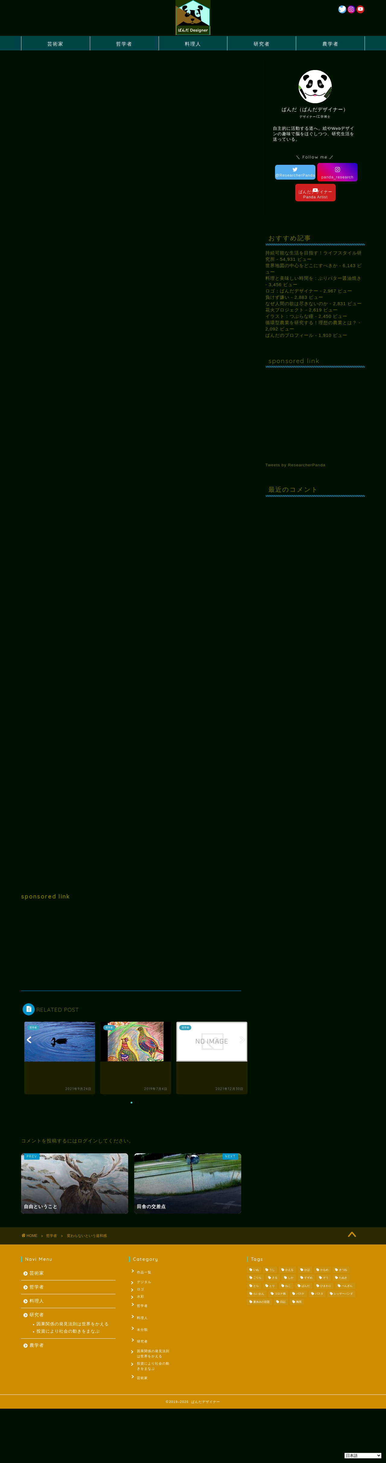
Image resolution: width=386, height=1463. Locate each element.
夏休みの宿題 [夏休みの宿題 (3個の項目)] (261, 1301)
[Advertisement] (131, 945)
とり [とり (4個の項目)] (272, 1285)
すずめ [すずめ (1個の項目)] (308, 1277)
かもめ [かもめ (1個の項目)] (324, 1269)
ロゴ (141, 1290)
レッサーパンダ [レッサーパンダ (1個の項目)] (343, 1293)
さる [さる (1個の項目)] (274, 1277)
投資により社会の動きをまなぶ (68, 1331)
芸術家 (55, 44)
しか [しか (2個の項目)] (290, 1277)
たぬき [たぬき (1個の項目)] (343, 1277)
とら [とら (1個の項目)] (256, 1285)
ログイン (88, 1140)
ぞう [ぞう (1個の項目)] (325, 1277)
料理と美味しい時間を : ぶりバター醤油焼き (313, 278)
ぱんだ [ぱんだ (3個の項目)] (306, 1285)
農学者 (330, 44)
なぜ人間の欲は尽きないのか (296, 303)
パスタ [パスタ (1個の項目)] (319, 1293)
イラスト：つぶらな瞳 (289, 316)
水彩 (141, 1299)
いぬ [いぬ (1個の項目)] (256, 1269)
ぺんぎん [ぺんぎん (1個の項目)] (347, 1285)
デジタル (145, 1280)
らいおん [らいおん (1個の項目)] (258, 1293)
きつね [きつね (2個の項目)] (343, 1269)
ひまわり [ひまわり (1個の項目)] (325, 1285)
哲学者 (124, 44)
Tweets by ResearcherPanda (295, 465)
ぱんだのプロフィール (289, 335)
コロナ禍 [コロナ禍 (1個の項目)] (280, 1293)
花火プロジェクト (284, 309)
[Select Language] (362, 1455)
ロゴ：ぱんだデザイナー (291, 290)
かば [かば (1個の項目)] (307, 1269)
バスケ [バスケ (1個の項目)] (300, 1293)
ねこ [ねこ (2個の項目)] (288, 1285)
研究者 (262, 44)
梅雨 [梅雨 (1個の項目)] (299, 1301)
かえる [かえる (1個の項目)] (289, 1269)
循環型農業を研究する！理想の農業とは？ (311, 322)
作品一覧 (141, 1271)
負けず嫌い (277, 297)
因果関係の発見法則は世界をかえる (72, 1324)
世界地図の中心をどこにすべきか (301, 265)
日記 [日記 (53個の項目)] (283, 1301)
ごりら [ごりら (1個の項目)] (257, 1277)
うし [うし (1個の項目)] (272, 1269)
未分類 (139, 1327)
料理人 (193, 44)
